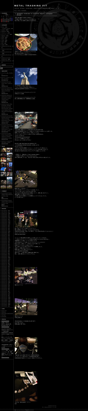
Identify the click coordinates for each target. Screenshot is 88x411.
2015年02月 (4, 242)
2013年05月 (4, 273)
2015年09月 (4, 232)
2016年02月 (4, 225)
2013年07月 (4, 270)
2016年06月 (4, 219)
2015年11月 (4, 229)
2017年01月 (4, 212)
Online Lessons (6, 28)
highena (3, 35)
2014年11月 (4, 247)
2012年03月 (4, 291)
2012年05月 (4, 288)
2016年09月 (4, 215)
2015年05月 (4, 238)
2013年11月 (4, 264)
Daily (2, 41)
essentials (3, 316)
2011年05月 (4, 306)
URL (43, 407)
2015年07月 (4, 235)
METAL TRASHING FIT (30, 5)
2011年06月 (4, 304)
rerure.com (4, 310)
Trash (2, 40)
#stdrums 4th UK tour (6, 54)
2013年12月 (4, 263)
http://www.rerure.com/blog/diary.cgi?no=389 (25, 97)
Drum (2, 27)
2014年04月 (4, 257)
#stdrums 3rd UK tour (6, 52)
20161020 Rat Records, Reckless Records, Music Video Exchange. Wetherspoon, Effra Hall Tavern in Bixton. (7, 118)
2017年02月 (4, 210)
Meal (2, 38)
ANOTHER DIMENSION (7, 313)
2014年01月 (4, 262)
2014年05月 (4, 256)
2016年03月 (4, 223)
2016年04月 (4, 222)
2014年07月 (4, 253)
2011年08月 (4, 301)
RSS (19, 10)
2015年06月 (4, 237)
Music (2, 37)
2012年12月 (4, 281)
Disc (2, 43)
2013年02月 (4, 278)
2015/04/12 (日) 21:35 (52, 405)
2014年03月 (4, 259)
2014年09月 (4, 250)
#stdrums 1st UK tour (6, 46)
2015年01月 (4, 244)
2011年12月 (4, 295)
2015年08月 (4, 234)
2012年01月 (4, 294)
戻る (16, 10)
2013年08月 (4, 269)
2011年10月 (4, 298)
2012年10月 (4, 284)
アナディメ (4, 32)
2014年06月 (4, 254)
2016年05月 (4, 220)
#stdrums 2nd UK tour (48, 407)
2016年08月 (4, 216)
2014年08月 (4, 251)
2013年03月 (4, 276)
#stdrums (3, 31)
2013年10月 (4, 266)
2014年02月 (4, 260)
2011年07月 (4, 303)
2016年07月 (4, 217)
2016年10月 (4, 213)
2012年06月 (4, 286)
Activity (3, 29)
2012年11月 (4, 282)
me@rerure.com (5, 341)
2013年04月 (4, 275)
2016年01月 (4, 226)
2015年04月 (4, 239)
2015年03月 (4, 241)
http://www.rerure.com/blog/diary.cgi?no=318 (25, 92)
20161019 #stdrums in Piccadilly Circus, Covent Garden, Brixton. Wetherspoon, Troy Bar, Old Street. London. (7, 127)
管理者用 (24, 10)
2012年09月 (4, 285)
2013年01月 (4, 279)
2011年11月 (4, 297)
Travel (2, 44)
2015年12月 (4, 228)
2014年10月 (4, 248)
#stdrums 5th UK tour (6, 60)
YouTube (3, 315)
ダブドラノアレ (5, 34)
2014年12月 (4, 245)
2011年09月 (4, 300)
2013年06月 (4, 272)
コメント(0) (54, 407)
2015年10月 (4, 231)
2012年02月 (4, 292)
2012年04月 (4, 289)
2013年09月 (4, 267)
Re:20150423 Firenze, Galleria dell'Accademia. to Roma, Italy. (7, 194)
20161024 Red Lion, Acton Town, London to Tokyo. (6, 83)
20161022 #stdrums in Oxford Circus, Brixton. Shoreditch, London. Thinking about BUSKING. (6, 98)
